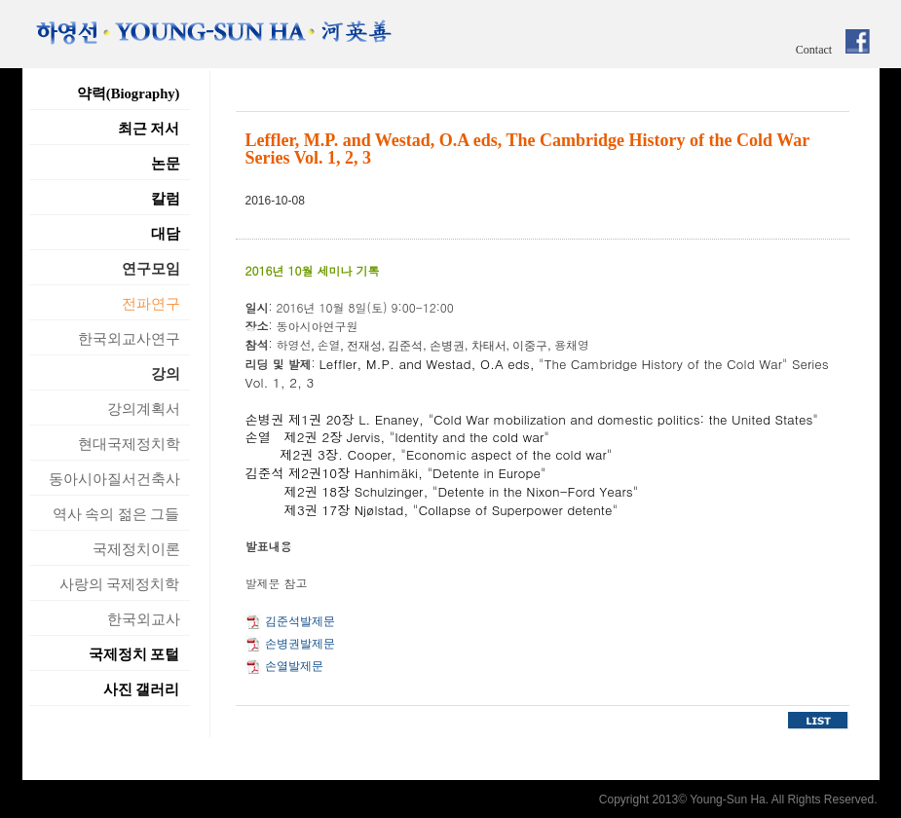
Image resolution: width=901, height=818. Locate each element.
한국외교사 (143, 619)
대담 (165, 234)
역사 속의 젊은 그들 (116, 514)
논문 (165, 163)
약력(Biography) (128, 93)
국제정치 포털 (134, 654)
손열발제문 (294, 666)
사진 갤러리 (141, 689)
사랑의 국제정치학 (119, 584)
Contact (814, 49)
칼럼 (165, 198)
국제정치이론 (136, 549)
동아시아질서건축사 (114, 479)
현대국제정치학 (129, 444)
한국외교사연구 (129, 339)
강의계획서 (143, 409)
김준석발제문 (300, 621)
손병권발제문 (300, 644)
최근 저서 (149, 128)
